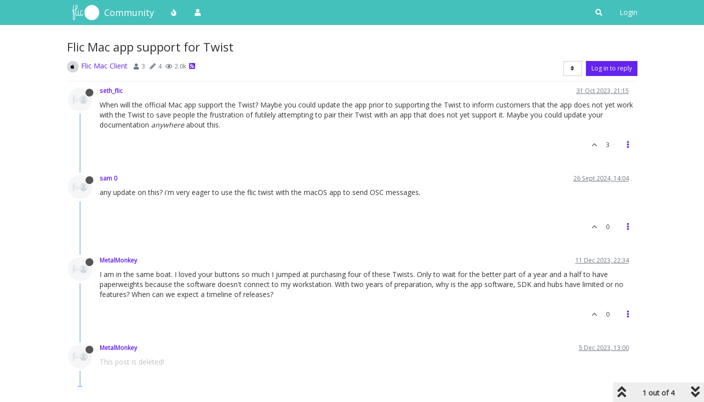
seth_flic (111, 90)
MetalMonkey (118, 260)
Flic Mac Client (104, 65)
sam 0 (108, 178)
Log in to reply (611, 68)
